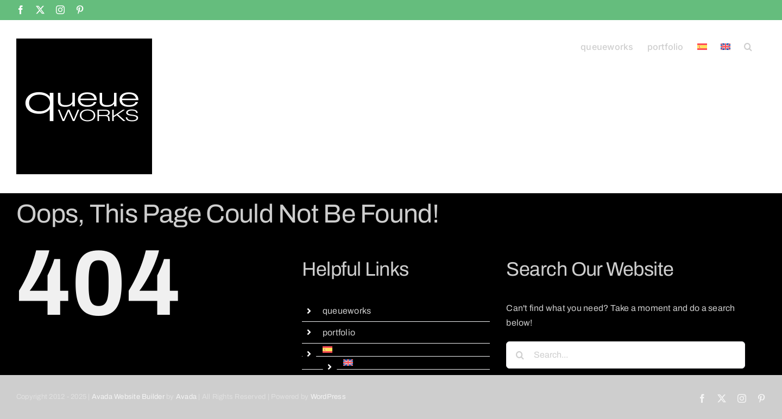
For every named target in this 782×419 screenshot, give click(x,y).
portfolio (339, 332)
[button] (748, 45)
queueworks (347, 310)
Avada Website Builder (128, 397)
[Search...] (625, 355)
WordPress (328, 397)
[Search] (519, 355)
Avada (186, 397)
